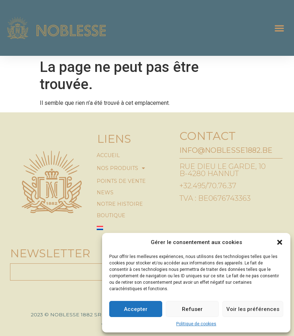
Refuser (192, 309)
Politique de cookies (196, 323)
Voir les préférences (252, 309)
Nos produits (121, 168)
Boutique (111, 215)
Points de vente (121, 181)
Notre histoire (120, 204)
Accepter (136, 309)
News (105, 192)
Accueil (108, 155)
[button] (279, 242)
